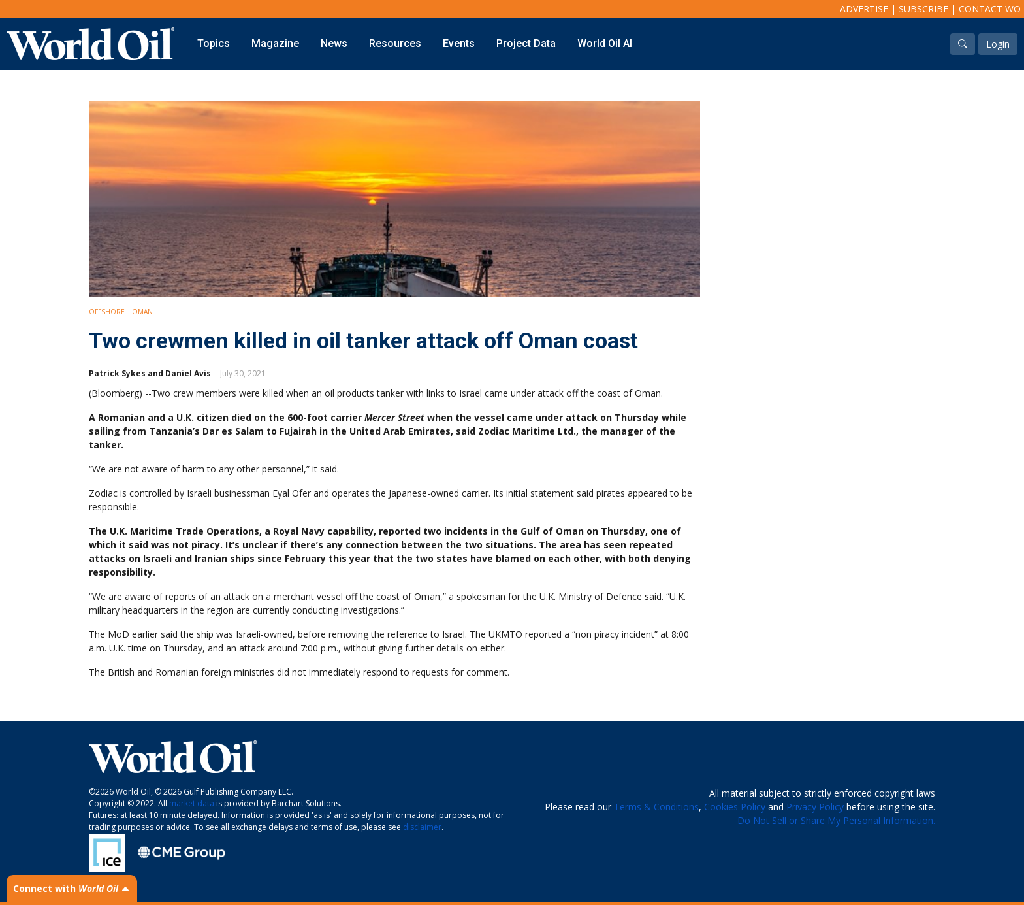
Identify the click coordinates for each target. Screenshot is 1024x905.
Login (998, 44)
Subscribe (923, 9)
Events (459, 43)
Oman (142, 311)
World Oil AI (604, 43)
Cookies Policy (734, 806)
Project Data (526, 43)
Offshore (107, 311)
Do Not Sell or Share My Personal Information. (836, 820)
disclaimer (422, 826)
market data (191, 803)
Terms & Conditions (656, 806)
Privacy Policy (815, 806)
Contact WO (990, 9)
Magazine (275, 43)
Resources (395, 43)
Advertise (864, 9)
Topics (213, 43)
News (334, 43)
